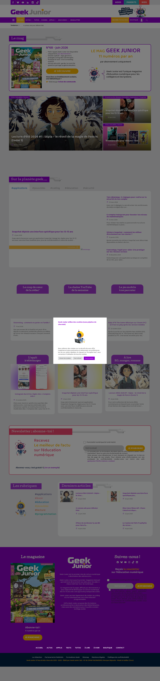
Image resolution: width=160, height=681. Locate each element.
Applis (59, 662)
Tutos (78, 662)
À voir (96, 662)
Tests (68, 662)
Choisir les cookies (65, 358)
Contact (120, 662)
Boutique (107, 662)
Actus (49, 662)
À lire (87, 662)
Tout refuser (77, 358)
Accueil (39, 662)
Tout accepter (89, 358)
